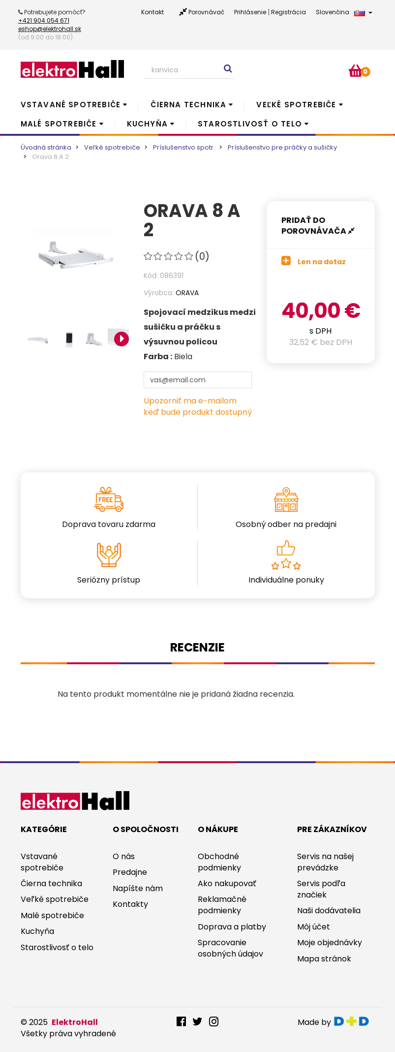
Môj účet (313, 926)
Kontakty (130, 904)
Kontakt (152, 12)
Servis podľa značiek (321, 889)
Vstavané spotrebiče (71, 104)
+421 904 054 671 (43, 20)
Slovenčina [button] (344, 12)
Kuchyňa (147, 124)
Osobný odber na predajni (286, 524)
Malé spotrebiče (59, 124)
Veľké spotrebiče (296, 104)
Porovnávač (206, 12)
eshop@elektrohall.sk (49, 29)
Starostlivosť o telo (250, 124)
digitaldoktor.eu (354, 1021)
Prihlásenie (250, 12)
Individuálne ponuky (286, 580)
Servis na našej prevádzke (325, 862)
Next (121, 339)
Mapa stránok (324, 958)
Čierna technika (188, 104)
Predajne (130, 872)
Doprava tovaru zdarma (108, 524)
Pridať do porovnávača (318, 226)
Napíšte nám (138, 888)
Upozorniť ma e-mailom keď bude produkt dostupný (198, 406)
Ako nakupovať (227, 883)
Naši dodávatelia (329, 910)
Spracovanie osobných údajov (230, 948)
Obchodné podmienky (219, 862)
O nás (124, 856)
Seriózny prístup (108, 580)
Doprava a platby (232, 926)
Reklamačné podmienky (222, 905)
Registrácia (288, 12)
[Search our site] (189, 70)
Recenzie (197, 647)
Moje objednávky (329, 942)
